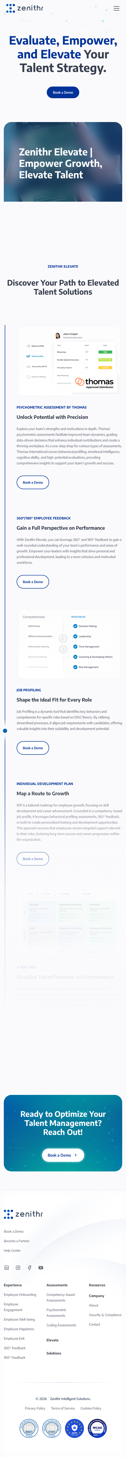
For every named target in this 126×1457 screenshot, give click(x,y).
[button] (116, 8)
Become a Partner (16, 1241)
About (93, 1305)
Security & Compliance (105, 1315)
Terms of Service (63, 1408)
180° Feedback (14, 1357)
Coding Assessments (61, 1325)
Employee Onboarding (20, 1295)
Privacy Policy (35, 1408)
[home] (23, 8)
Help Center (12, 1250)
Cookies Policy (90, 1408)
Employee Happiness (19, 1329)
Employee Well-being (19, 1319)
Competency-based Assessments (61, 1297)
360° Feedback (15, 1348)
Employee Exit (14, 1338)
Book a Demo (33, 482)
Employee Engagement (13, 1307)
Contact (94, 1324)
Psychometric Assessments (56, 1313)
